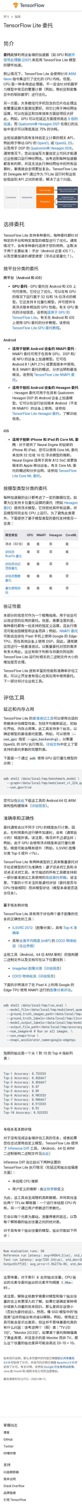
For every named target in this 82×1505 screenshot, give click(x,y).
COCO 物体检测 (24, 976)
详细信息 (38, 806)
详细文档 (53, 744)
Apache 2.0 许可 (67, 1362)
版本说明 (9, 1479)
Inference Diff (18, 1148)
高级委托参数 (55, 878)
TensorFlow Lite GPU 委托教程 (35, 328)
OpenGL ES (63, 143)
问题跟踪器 (11, 1472)
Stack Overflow (13, 1486)
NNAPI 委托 (68, 631)
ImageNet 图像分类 (27, 968)
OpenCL (43, 143)
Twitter (8, 1446)
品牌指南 (9, 1493)
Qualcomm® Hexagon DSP (39, 124)
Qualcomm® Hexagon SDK (51, 148)
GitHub (8, 1439)
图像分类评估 (60, 990)
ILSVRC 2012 (22, 928)
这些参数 (50, 1189)
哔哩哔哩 (9, 1453)
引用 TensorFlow (14, 1500)
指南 (18, 16)
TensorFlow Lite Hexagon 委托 (35, 414)
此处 (20, 801)
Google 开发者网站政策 (59, 1367)
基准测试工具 (43, 718)
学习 (6, 16)
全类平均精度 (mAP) (35, 941)
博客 (6, 1432)
